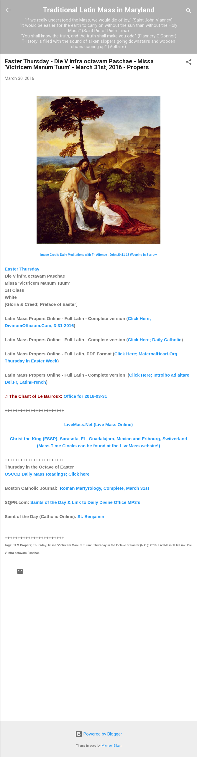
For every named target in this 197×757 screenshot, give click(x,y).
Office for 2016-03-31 (85, 396)
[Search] (188, 12)
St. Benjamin (91, 516)
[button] (188, 62)
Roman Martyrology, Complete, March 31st (104, 488)
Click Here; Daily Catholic (155, 339)
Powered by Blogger (98, 734)
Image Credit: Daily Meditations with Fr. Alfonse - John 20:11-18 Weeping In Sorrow (98, 254)
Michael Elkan (111, 746)
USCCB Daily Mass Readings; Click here (47, 473)
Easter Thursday (22, 268)
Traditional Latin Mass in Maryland (99, 10)
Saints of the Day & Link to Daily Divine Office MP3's (85, 502)
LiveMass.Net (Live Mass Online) (98, 424)
